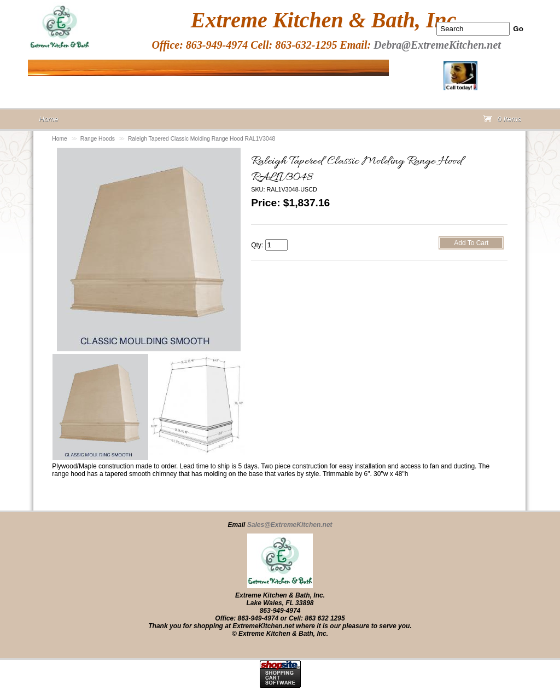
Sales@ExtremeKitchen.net (289, 525)
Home (59, 139)
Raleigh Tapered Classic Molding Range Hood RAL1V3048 (201, 139)
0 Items (502, 121)
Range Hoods (97, 139)
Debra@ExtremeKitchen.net (437, 45)
